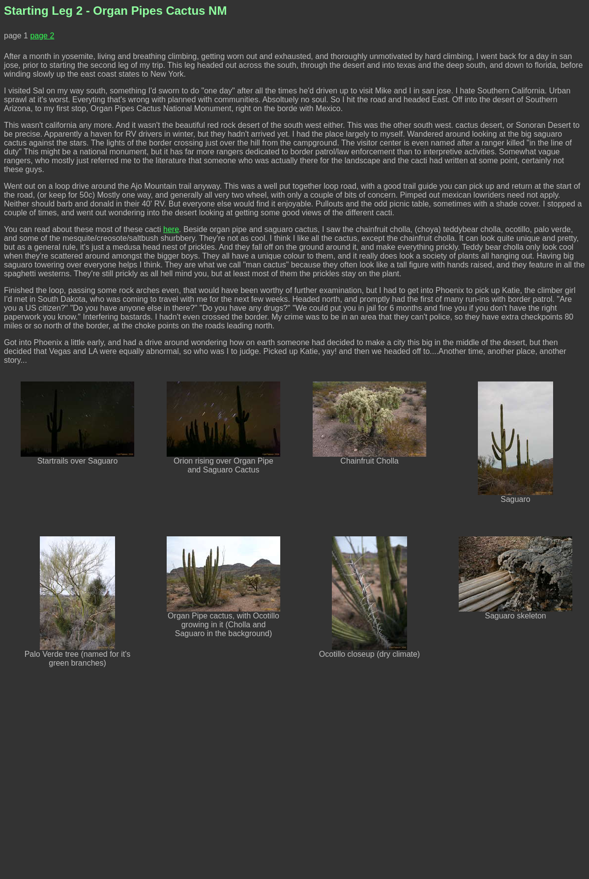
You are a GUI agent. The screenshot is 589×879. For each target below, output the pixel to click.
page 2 (42, 35)
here (171, 229)
